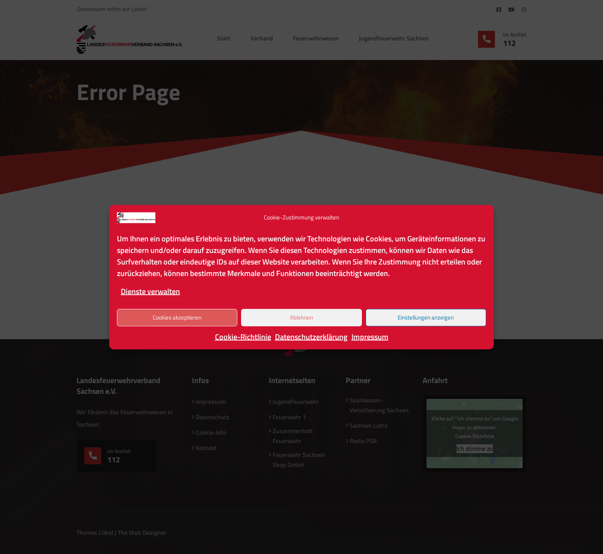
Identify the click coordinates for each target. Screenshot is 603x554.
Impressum (369, 336)
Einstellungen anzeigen (426, 317)
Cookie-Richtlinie (243, 336)
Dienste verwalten (150, 291)
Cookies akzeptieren (177, 317)
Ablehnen (301, 317)
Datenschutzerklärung (311, 336)
